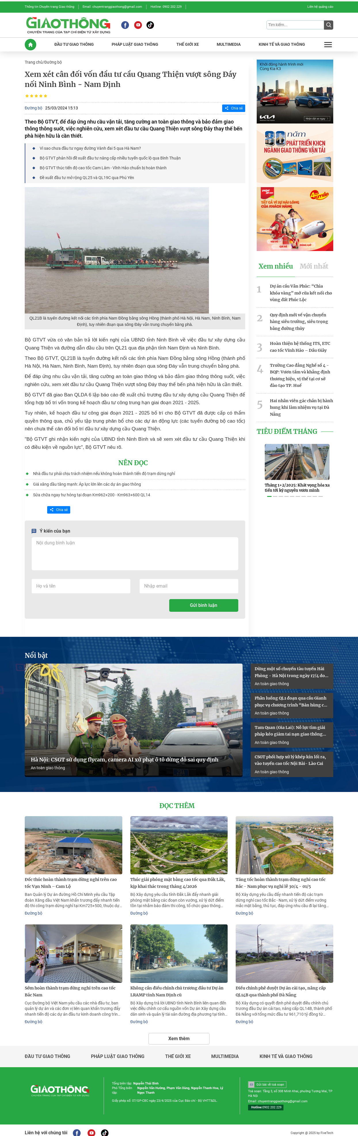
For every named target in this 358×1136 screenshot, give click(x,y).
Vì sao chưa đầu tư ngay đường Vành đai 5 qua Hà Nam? (90, 147)
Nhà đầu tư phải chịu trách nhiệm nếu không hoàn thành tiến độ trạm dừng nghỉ (104, 472)
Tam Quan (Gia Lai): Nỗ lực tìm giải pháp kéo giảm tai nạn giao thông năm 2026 (290, 728)
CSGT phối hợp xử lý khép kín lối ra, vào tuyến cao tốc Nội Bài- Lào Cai (290, 756)
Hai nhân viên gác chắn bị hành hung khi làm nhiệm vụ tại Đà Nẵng (301, 403)
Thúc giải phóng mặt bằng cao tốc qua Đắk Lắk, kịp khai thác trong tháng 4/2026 (177, 878)
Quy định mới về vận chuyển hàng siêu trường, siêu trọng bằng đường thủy (299, 319)
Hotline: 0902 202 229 (166, 7)
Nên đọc (133, 461)
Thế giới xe (178, 1051)
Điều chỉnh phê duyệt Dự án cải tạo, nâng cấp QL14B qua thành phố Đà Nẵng (281, 986)
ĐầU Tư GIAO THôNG (74, 44)
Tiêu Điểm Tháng (286, 427)
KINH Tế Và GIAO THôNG (282, 44)
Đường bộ (53, 61)
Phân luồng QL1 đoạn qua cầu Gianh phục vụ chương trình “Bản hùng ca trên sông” (290, 699)
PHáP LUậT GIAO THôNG (135, 44)
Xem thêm (179, 1033)
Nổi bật (36, 653)
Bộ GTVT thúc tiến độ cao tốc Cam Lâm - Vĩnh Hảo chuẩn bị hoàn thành (102, 166)
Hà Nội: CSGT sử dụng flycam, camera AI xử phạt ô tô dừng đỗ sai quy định (124, 756)
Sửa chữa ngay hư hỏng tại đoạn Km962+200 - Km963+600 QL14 (91, 492)
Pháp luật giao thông (117, 1051)
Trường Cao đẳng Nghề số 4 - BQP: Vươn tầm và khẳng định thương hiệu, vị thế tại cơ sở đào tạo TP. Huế (300, 372)
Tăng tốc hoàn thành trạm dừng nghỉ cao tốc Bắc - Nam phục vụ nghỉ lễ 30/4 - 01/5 (280, 878)
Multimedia (225, 1051)
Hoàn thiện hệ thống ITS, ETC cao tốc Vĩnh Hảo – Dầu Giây (300, 344)
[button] (269, 489)
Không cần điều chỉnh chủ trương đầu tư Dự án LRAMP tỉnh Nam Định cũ (177, 986)
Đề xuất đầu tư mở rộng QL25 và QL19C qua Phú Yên (86, 176)
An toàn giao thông (48, 764)
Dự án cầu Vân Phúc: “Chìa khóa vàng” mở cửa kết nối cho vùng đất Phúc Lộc (301, 291)
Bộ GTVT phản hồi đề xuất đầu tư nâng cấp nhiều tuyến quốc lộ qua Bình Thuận (109, 157)
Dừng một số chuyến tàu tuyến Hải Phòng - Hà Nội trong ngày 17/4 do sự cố (290, 670)
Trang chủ (34, 61)
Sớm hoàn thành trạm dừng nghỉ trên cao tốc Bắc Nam (70, 986)
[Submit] (328, 24)
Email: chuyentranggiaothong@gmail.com (112, 7)
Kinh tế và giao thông (286, 1051)
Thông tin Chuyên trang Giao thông (49, 7)
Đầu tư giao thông (47, 1051)
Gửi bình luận (203, 603)
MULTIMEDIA (229, 44)
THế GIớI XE (187, 44)
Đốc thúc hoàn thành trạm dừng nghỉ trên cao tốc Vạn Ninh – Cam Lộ (71, 878)
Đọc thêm (177, 802)
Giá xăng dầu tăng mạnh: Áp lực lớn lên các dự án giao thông (87, 482)
